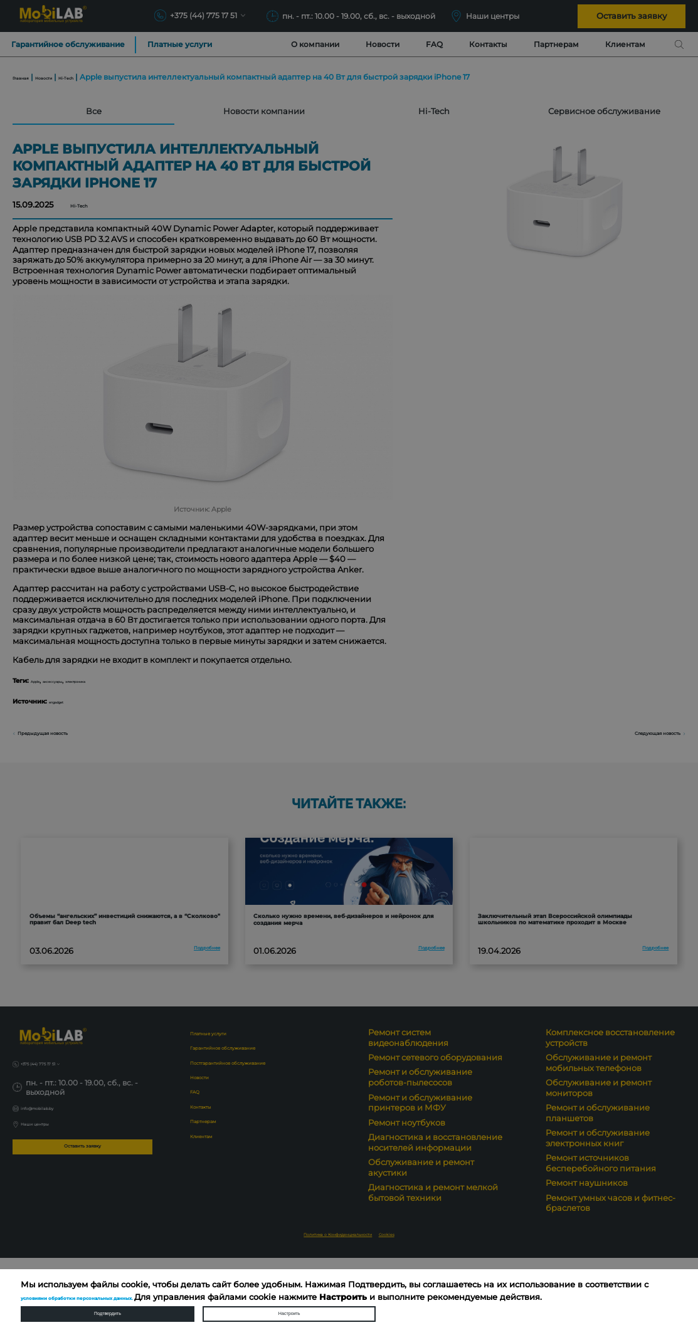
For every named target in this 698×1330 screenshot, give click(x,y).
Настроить (289, 1308)
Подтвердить (107, 1308)
